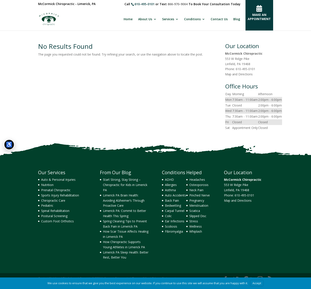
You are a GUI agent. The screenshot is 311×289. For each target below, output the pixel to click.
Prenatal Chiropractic (56, 190)
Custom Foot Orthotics (57, 221)
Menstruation (198, 205)
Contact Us (219, 19)
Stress (193, 221)
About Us (145, 19)
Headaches (197, 179)
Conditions (192, 19)
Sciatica (194, 211)
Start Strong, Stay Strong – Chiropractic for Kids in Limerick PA (125, 184)
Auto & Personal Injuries (58, 179)
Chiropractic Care (53, 200)
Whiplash (195, 231)
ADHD (169, 179)
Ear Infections (174, 221)
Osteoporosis (198, 185)
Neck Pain (196, 190)
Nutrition (47, 185)
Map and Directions (239, 74)
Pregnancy (196, 200)
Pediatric (47, 205)
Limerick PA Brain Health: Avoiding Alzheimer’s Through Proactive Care (124, 200)
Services (168, 19)
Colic (168, 216)
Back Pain (172, 200)
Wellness (195, 226)
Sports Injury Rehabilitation (60, 195)
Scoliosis (171, 226)
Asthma (170, 190)
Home (128, 19)
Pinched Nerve (199, 195)
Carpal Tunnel (174, 211)
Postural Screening (54, 216)
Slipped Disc (197, 216)
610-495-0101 (144, 4)
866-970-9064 (178, 4)
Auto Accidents (175, 195)
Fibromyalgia (174, 231)
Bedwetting (173, 205)
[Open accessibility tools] (9, 144)
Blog (236, 19)
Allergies (171, 185)
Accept (256, 283)
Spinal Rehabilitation (55, 211)
